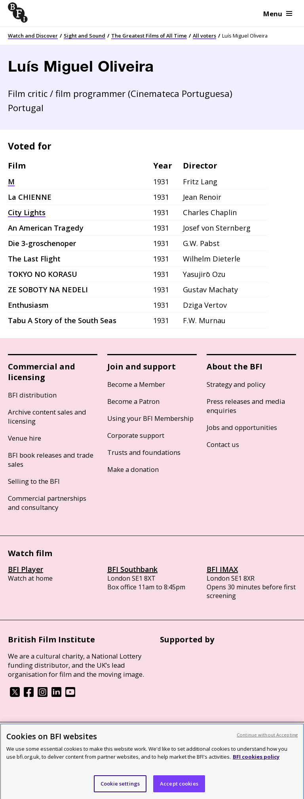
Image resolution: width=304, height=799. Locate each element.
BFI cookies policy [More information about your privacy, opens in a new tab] (256, 763)
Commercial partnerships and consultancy (47, 503)
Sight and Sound (84, 35)
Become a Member (136, 384)
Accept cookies (179, 789)
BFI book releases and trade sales (50, 460)
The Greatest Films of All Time (149, 35)
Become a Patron (133, 401)
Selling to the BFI (34, 481)
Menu (277, 13)
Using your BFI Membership (150, 418)
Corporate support (135, 435)
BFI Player (25, 569)
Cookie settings (120, 789)
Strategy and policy (236, 384)
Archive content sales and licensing (47, 416)
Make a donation (133, 469)
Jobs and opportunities (242, 427)
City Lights (27, 212)
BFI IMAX (222, 569)
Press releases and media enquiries (246, 406)
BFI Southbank (132, 569)
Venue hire (24, 438)
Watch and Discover (33, 35)
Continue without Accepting (267, 741)
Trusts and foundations (143, 452)
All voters (204, 35)
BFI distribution (32, 395)
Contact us (223, 444)
